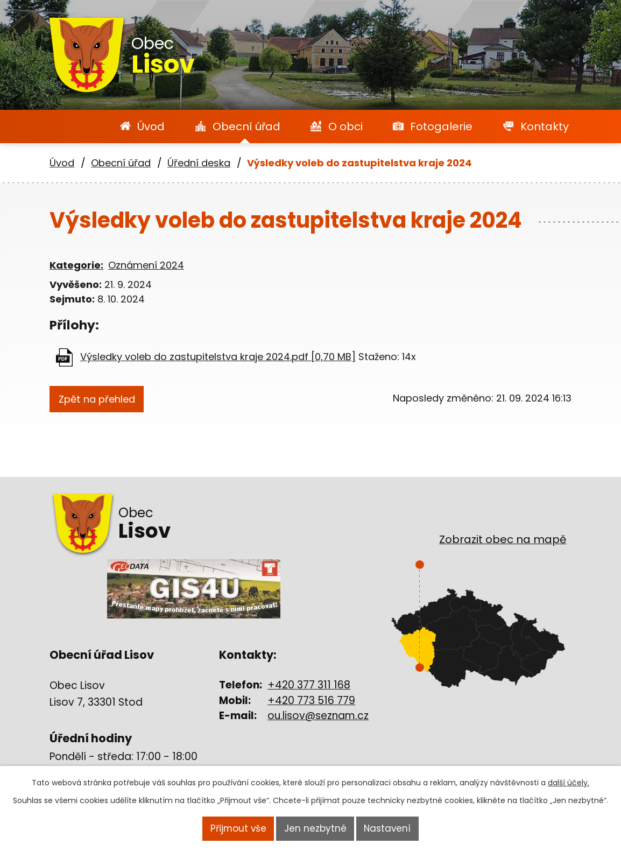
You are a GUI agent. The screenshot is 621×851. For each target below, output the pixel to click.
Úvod (151, 126)
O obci (345, 126)
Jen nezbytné (314, 829)
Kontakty (544, 126)
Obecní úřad (246, 126)
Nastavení (387, 829)
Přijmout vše (237, 829)
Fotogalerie (441, 126)
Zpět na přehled (105, 399)
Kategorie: (76, 265)
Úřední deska (198, 163)
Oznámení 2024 (146, 265)
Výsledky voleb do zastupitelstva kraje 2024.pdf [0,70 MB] (218, 356)
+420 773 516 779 (311, 700)
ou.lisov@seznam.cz (318, 715)
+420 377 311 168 (308, 685)
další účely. (568, 784)
